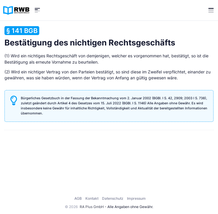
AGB (78, 198)
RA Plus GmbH (92, 206)
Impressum (136, 198)
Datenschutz (112, 198)
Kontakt (91, 198)
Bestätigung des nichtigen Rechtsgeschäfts (89, 37)
